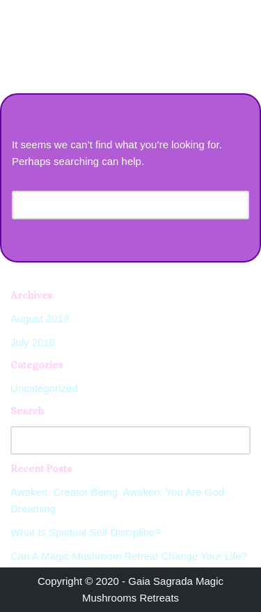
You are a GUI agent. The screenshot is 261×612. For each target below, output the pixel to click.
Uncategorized (44, 388)
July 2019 (32, 342)
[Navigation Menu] (234, 14)
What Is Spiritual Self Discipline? (85, 532)
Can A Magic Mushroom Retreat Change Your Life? (128, 556)
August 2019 (39, 318)
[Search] (115, 205)
